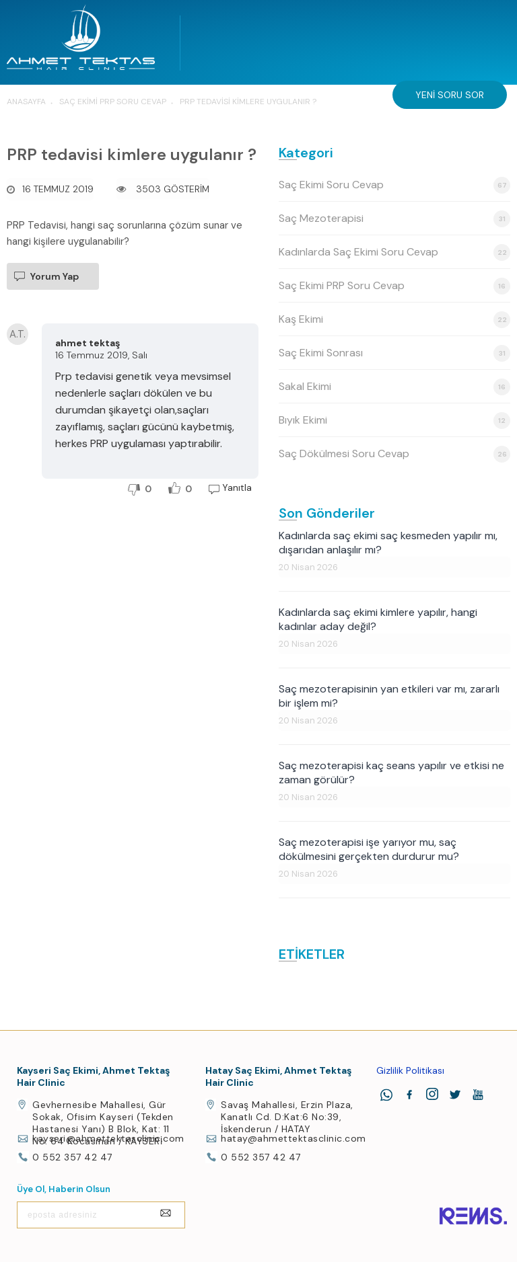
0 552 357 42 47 (72, 1157)
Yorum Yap (54, 276)
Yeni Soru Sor (449, 95)
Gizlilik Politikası (410, 1070)
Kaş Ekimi (394, 319)
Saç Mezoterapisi (394, 218)
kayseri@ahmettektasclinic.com (108, 1138)
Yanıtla (237, 487)
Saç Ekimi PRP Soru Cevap (394, 286)
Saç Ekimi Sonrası (394, 353)
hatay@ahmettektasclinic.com (293, 1138)
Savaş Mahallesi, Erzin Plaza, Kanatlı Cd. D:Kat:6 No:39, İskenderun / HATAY (287, 1117)
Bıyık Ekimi (394, 420)
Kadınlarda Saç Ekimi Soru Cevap (394, 252)
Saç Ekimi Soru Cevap (394, 185)
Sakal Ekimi (394, 387)
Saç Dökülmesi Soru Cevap (394, 454)
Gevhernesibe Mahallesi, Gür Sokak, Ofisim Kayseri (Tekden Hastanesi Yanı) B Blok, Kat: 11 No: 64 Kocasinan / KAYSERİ (103, 1123)
